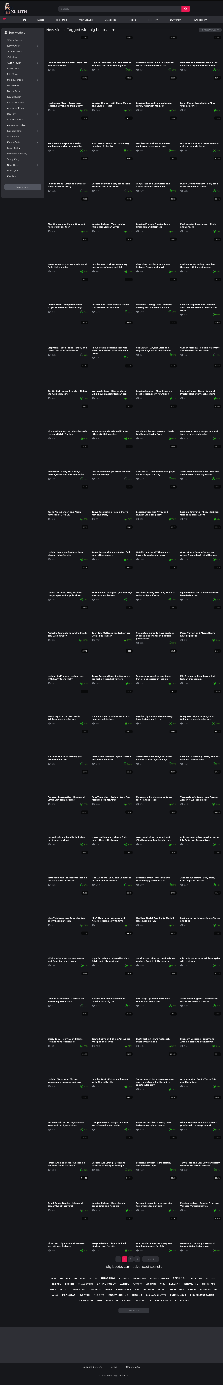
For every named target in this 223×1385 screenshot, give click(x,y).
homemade (208, 1284)
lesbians (151, 1284)
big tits (99, 1295)
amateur (95, 1289)
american (139, 1278)
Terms (113, 1367)
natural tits (143, 1300)
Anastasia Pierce (22, 108)
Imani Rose (22, 68)
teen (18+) (180, 1278)
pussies (124, 1278)
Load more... (22, 187)
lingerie (127, 1301)
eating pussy (106, 1284)
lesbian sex (123, 1289)
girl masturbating (202, 1295)
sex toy (56, 1284)
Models (132, 19)
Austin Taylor (22, 62)
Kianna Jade (22, 142)
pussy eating (208, 1289)
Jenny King (22, 159)
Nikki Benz (22, 165)
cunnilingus (178, 1295)
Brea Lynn (22, 170)
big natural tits (156, 1295)
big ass (65, 1278)
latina (124, 1284)
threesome (78, 1289)
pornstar (69, 1295)
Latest (40, 19)
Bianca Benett (22, 91)
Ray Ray (22, 114)
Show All (134, 1310)
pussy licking (118, 1295)
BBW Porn (175, 19)
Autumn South (22, 119)
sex (137, 1289)
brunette (191, 1284)
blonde (148, 1289)
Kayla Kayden (22, 96)
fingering (108, 1278)
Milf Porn (153, 19)
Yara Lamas (22, 136)
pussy (162, 1289)
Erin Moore (22, 74)
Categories (110, 19)
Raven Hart (22, 85)
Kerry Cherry (22, 45)
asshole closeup (159, 1278)
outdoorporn (200, 19)
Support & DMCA (92, 1367)
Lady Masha (22, 148)
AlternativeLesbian (22, 125)
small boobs (86, 1284)
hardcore (112, 1300)
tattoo (93, 1278)
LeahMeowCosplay (22, 153)
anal (55, 1295)
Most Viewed (86, 19)
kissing (137, 1295)
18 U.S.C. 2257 (132, 1367)
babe (108, 1289)
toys (99, 1301)
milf (53, 1289)
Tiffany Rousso (22, 40)
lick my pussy (85, 1301)
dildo (64, 1289)
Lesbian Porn (24, 19)
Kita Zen (22, 176)
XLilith (107, 1375)
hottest (211, 1278)
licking (70, 1284)
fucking (137, 1284)
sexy (53, 1278)
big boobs (182, 1300)
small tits (177, 1289)
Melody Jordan (22, 79)
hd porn (196, 1278)
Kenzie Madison (22, 102)
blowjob (85, 1295)
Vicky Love (22, 57)
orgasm (79, 1278)
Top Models (17, 32)
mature (192, 1290)
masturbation (163, 1301)
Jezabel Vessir (22, 51)
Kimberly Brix (22, 131)
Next (149, 1259)
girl (162, 1284)
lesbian (174, 1284)
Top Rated (61, 19)
